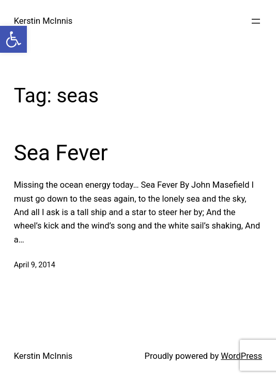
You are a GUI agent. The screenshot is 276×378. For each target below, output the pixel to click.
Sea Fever (61, 152)
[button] (13, 39)
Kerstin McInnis (43, 21)
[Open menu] (256, 21)
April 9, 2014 (34, 265)
